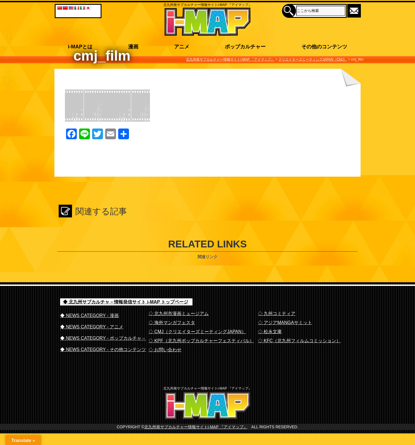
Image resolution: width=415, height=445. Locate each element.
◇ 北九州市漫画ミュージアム (179, 313)
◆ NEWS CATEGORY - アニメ (91, 326)
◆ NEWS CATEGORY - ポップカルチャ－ (103, 338)
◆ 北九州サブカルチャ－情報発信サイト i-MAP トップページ (125, 301)
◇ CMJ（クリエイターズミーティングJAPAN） (197, 331)
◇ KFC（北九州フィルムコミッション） (299, 340)
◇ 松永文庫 (270, 331)
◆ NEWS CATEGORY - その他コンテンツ (103, 349)
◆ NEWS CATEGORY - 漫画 (89, 315)
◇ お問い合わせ (165, 349)
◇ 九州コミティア (276, 313)
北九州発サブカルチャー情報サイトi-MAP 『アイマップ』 (195, 438)
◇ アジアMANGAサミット (285, 322)
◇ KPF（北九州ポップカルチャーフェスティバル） (201, 340)
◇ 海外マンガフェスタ (172, 322)
